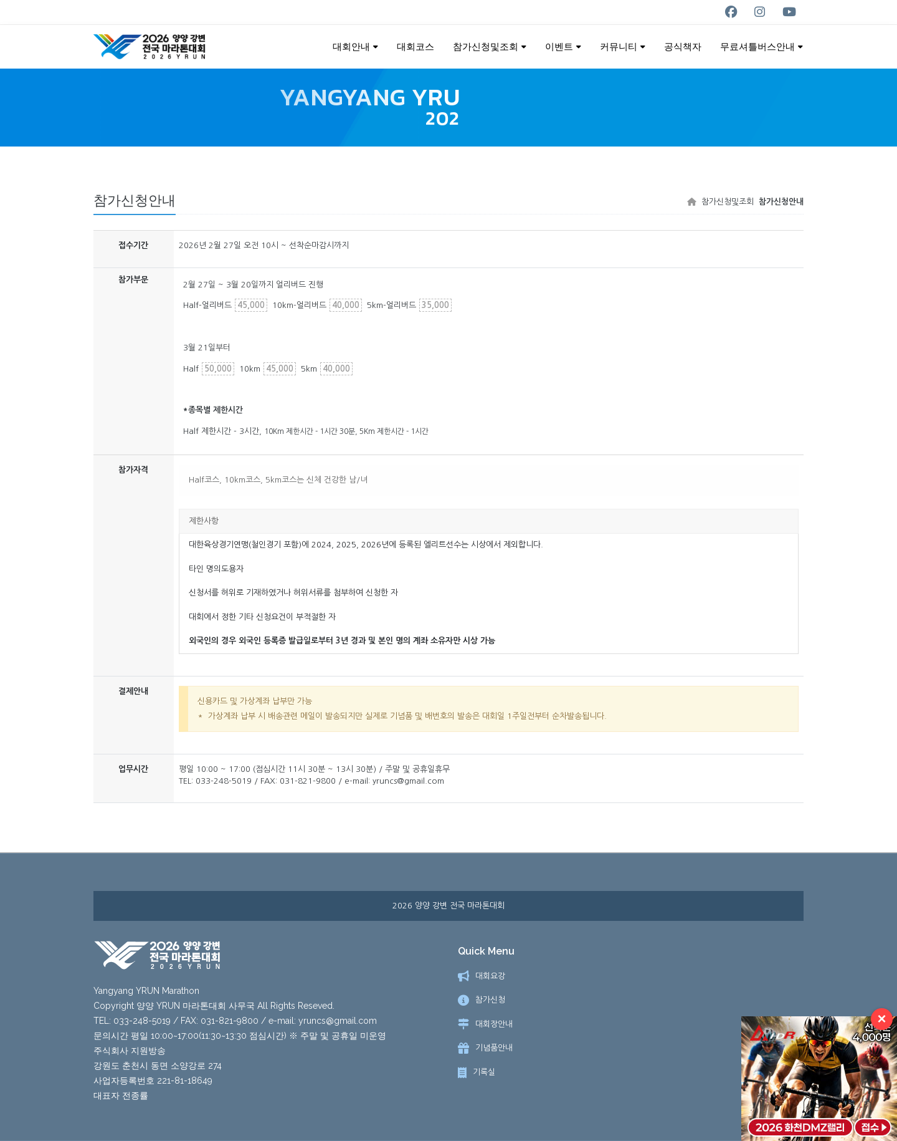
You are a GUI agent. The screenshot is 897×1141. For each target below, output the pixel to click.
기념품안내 (494, 1048)
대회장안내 (494, 1025)
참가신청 (490, 1000)
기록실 (484, 1073)
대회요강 (490, 977)
